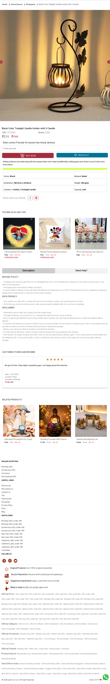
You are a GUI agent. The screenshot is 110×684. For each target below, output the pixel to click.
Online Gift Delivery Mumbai (29, 664)
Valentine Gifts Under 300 (93, 604)
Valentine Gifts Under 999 (93, 609)
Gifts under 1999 (22, 599)
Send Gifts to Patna (75, 674)
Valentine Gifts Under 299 (72, 604)
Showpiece (30, 4)
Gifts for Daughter (8, 629)
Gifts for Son (92, 624)
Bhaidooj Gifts (22, 649)
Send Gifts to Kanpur (27, 674)
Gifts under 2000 (36, 599)
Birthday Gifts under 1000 (31, 604)
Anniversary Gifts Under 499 (12, 531)
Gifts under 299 (35, 594)
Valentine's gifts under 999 (12, 547)
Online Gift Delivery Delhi (50, 664)
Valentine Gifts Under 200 (52, 604)
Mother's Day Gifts (43, 634)
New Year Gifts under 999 (69, 619)
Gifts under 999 (74, 594)
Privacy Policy (6, 505)
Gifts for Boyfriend (51, 624)
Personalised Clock (56, 654)
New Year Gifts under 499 (48, 619)
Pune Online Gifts (69, 669)
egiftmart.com (13, 680)
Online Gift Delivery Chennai (94, 664)
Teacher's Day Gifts (73, 634)
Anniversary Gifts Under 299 (12, 527)
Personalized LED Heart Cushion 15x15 (22, 252)
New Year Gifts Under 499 (11, 537)
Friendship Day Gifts (90, 634)
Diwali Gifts (43, 649)
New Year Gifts (19, 639)
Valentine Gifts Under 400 (11, 609)
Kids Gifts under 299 (98, 614)
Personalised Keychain (88, 654)
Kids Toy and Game (71, 654)
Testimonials (6, 499)
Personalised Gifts (8, 476)
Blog (3, 512)
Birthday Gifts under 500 (10, 604)
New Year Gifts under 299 (28, 619)
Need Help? (81, 270)
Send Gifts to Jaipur (44, 674)
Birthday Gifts (7, 467)
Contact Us (5, 492)
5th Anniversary (63, 639)
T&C (3, 495)
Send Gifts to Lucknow (9, 674)
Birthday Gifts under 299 (73, 599)
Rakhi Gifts (33, 649)
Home (4, 4)
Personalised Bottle (8, 659)
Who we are (6, 486)
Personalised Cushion (39, 654)
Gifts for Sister (35, 629)
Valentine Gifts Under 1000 (11, 614)
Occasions (5, 473)
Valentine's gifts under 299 (12, 540)
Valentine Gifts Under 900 (72, 609)
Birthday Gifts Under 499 (11, 524)
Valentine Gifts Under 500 (52, 609)
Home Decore (16, 4)
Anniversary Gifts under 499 (77, 614)
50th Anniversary (90, 639)
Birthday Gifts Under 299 (11, 521)
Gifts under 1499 (7, 599)
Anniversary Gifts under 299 (55, 614)
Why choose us (7, 489)
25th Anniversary (76, 639)
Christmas (65, 649)
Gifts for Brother (22, 629)
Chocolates (5, 550)
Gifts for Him (23, 624)
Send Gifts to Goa (99, 669)
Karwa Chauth (54, 649)
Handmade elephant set (87, 439)
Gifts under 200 (21, 594)
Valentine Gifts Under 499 (31, 609)
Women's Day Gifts (27, 634)
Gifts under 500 (61, 594)
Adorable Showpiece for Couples (19, 439)
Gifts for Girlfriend (36, 624)
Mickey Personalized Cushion (53, 252)
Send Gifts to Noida (84, 669)
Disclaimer (5, 502)
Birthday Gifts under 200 (53, 599)
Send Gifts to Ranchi (91, 674)
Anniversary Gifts (8, 470)
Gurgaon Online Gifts (53, 669)
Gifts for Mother (81, 624)
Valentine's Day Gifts (34, 639)
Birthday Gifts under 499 (93, 599)
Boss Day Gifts (7, 639)
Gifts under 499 (48, 594)
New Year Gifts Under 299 (11, 534)
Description (28, 270)
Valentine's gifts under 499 (12, 544)
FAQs (3, 508)
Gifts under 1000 (88, 594)
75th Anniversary (7, 644)
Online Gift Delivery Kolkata (33, 669)
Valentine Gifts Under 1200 (33, 614)
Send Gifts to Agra (60, 674)
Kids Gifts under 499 (9, 619)
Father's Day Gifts (58, 634)
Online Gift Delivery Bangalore (72, 664)
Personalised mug (23, 654)
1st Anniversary (49, 639)
